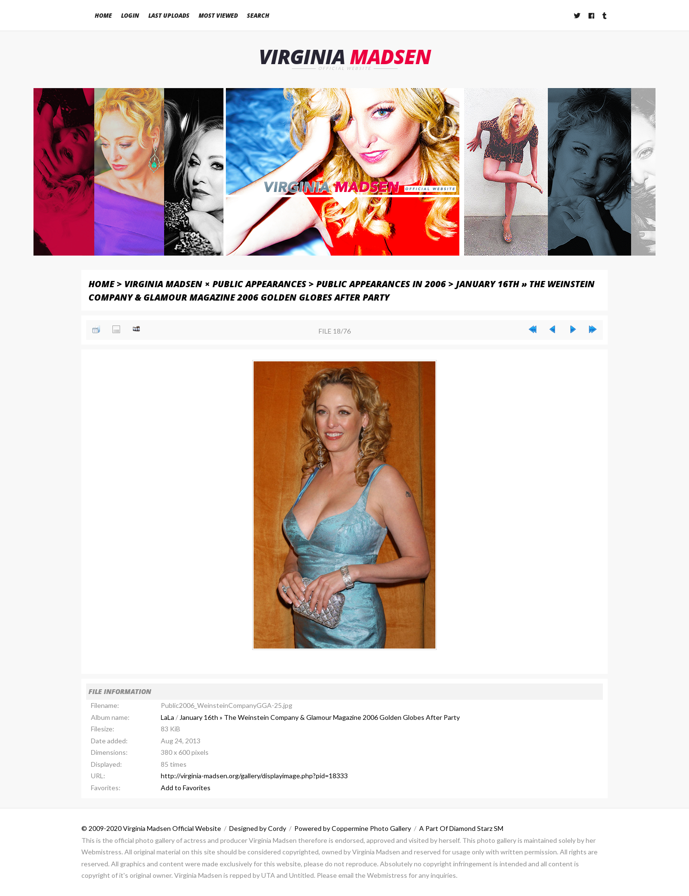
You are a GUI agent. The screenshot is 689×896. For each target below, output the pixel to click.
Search (258, 15)
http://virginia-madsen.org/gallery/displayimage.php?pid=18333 (254, 776)
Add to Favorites (186, 788)
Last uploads (168, 15)
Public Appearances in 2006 (381, 284)
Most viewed (218, 15)
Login (130, 15)
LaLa (167, 717)
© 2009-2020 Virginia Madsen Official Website (151, 828)
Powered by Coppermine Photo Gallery (352, 828)
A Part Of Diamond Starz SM (461, 828)
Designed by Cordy (257, 828)
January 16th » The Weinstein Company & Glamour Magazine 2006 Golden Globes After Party (319, 717)
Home (103, 15)
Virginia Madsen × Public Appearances (215, 284)
